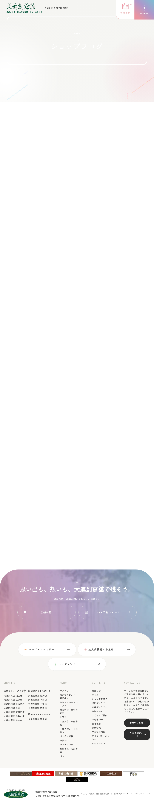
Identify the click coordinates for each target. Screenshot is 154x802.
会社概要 (96, 723)
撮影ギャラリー (100, 703)
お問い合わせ (136, 722)
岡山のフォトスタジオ (39, 714)
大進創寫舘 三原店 (13, 699)
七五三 (63, 717)
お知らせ (96, 690)
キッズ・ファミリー (41, 649)
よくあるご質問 (100, 715)
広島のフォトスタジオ (15, 690)
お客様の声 (97, 719)
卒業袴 (63, 740)
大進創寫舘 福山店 (13, 695)
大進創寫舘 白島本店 (14, 716)
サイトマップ (98, 743)
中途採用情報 (98, 731)
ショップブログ (100, 699)
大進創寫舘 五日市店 (14, 712)
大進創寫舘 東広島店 (14, 703)
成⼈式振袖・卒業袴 (101, 649)
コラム (95, 694)
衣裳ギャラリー (100, 707)
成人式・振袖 (66, 736)
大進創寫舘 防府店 (37, 695)
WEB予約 (125, 13)
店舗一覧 (46, 612)
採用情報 (96, 727)
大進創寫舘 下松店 (37, 703)
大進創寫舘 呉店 (12, 708)
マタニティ (65, 690)
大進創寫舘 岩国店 (37, 708)
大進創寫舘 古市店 (13, 720)
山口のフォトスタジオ (39, 690)
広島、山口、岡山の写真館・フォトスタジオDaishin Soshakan (112, 794)
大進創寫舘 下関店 (37, 699)
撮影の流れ (97, 711)
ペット (63, 756)
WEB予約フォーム (108, 612)
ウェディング (67, 664)
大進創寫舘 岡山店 (37, 719)
